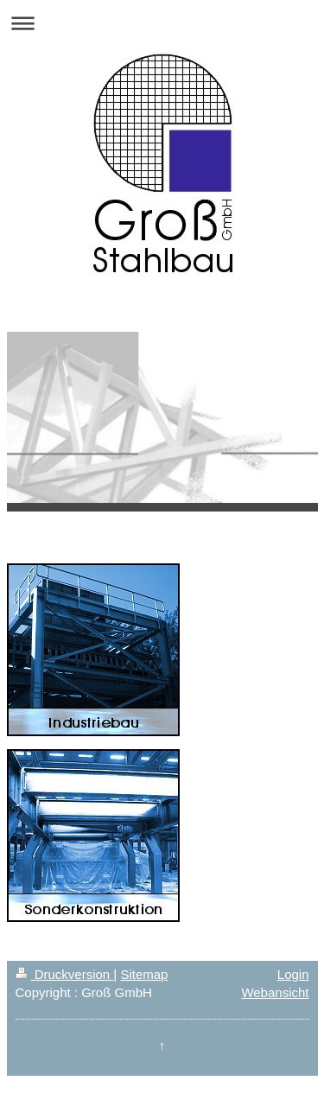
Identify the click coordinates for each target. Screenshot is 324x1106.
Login (293, 974)
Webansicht (274, 992)
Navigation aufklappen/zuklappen (162, 22)
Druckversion (65, 974)
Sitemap (144, 974)
